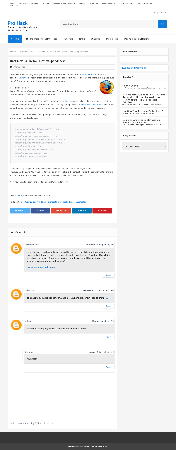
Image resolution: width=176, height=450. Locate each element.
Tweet (19, 210)
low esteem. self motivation (41, 267)
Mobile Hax (112, 38)
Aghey (28, 321)
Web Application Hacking (137, 38)
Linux (82, 38)
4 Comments (18, 67)
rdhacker (68, 201)
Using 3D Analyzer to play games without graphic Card (141, 121)
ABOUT (13, 3)
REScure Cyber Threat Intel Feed (41, 38)
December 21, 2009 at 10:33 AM (98, 290)
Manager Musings (144, 3)
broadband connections (91, 104)
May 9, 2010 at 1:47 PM (103, 321)
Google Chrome (87, 74)
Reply (108, 275)
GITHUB (46, 3)
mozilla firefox (57, 201)
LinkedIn (35, 3)
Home (15, 38)
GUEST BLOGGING (109, 3)
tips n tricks (38, 201)
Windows (95, 38)
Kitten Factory (32, 244)
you (106, 298)
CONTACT (14, 6)
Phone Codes (130, 85)
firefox (83, 201)
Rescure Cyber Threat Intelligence (69, 3)
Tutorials (68, 38)
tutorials (29, 201)
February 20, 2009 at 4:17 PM (100, 244)
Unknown (29, 290)
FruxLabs (23, 3)
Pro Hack (18, 22)
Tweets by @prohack (134, 67)
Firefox (23, 77)
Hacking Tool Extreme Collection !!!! (143, 111)
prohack (76, 201)
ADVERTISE (93, 3)
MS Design (103, 446)
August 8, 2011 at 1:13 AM (101, 352)
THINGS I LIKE (126, 3)
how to (47, 201)
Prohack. (86, 446)
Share (40, 210)
